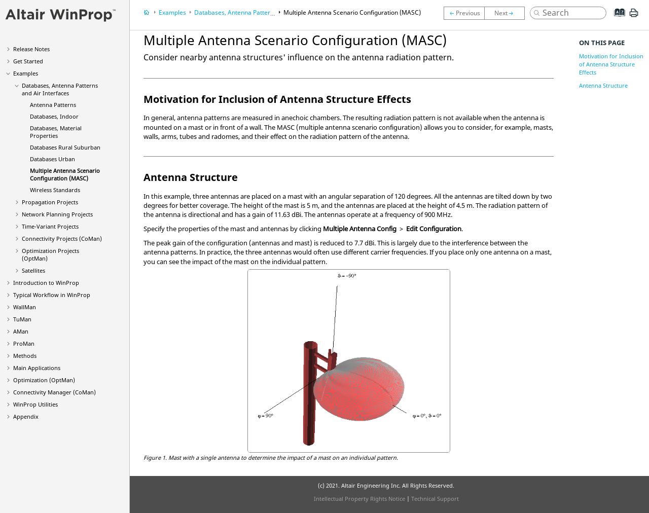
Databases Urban (52, 159)
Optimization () (44, 380)
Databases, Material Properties (56, 131)
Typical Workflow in (51, 295)
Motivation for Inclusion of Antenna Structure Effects (611, 64)
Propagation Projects (50, 202)
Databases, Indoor (54, 116)
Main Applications (36, 368)
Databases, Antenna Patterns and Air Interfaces (60, 89)
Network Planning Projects (57, 214)
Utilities (35, 404)
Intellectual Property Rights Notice (359, 498)
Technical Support (435, 498)
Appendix (26, 416)
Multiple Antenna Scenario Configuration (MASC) (65, 174)
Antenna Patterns (53, 104)
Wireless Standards (55, 190)
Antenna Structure (603, 85)
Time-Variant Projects (50, 226)
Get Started (28, 61)
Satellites (33, 270)
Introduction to (46, 282)
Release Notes (31, 49)
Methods (25, 355)
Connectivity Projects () (62, 238)
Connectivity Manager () (54, 392)
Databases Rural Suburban (65, 147)
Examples (25, 73)
